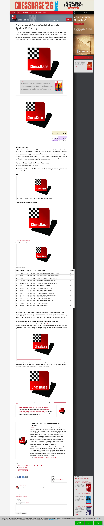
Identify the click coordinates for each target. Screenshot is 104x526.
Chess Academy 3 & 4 (80, 61)
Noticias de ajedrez (27, 19)
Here (97, 518)
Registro (27, 502)
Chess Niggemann (59, 479)
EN (55, 20)
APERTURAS (26, 12)
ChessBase (23, 485)
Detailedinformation (79, 523)
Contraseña (19, 500)
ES (56, 20)
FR (57, 20)
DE (53, 20)
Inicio (19, 12)
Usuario (18, 499)
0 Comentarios (64, 30)
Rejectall (89, 523)
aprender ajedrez (41, 12)
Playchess (49, 323)
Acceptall (98, 523)
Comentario (18, 503)
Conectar (85, 12)
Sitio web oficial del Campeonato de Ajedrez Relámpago (32, 465)
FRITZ (32, 427)
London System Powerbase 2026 (83, 506)
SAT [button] (32, 12)
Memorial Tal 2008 (23, 470)
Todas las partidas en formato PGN (28, 407)
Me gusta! (59, 30)
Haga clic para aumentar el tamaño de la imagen (29, 359)
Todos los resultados (43, 407)
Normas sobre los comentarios (21, 496)
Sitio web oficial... (23, 467)
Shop (13, 12)
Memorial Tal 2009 (23, 469)
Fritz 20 (22, 81)
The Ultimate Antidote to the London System (83, 494)
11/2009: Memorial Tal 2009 (24, 473)
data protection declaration (53, 519)
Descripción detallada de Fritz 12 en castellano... (45, 457)
